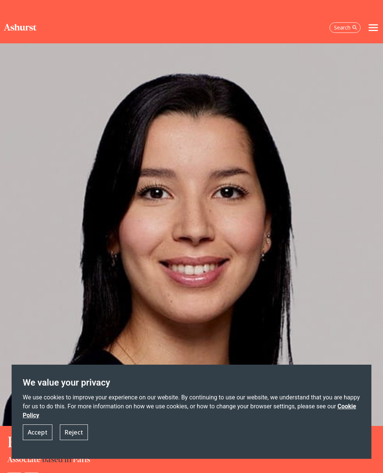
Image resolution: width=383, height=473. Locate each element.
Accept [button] (38, 432)
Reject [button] (74, 432)
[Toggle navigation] (373, 28)
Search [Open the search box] (345, 27)
